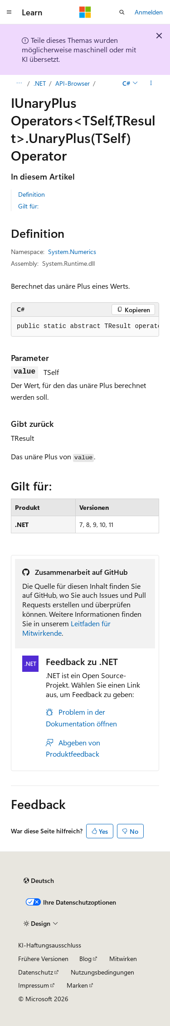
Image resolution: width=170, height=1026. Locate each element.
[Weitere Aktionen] (151, 83)
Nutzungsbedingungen (102, 972)
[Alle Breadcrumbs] (19, 83)
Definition (31, 194)
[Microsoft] (85, 12)
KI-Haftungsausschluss (49, 945)
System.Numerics (72, 251)
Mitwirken (123, 958)
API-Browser (72, 83)
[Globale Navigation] (9, 12)
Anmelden (149, 12)
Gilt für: (28, 206)
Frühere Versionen (43, 958)
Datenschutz (35, 972)
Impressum (33, 985)
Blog (85, 958)
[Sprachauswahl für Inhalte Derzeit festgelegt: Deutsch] (38, 880)
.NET (40, 83)
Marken (77, 985)
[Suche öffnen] (122, 12)
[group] (85, 327)
